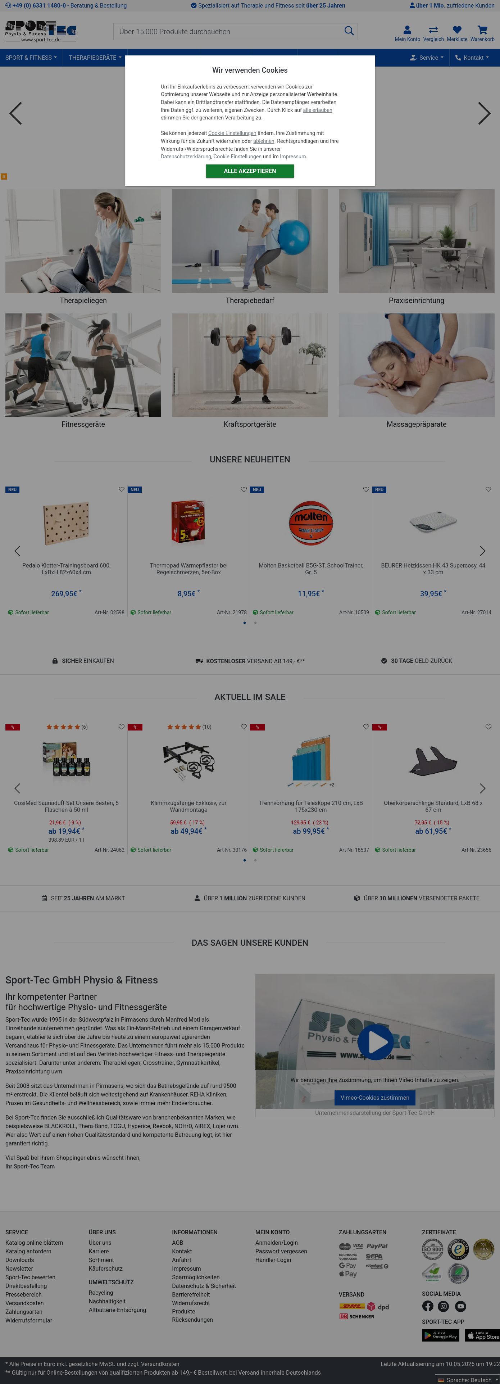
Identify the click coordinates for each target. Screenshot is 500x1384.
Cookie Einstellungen (232, 133)
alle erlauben (317, 110)
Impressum (293, 157)
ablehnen (263, 141)
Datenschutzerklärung (186, 157)
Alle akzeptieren (250, 171)
